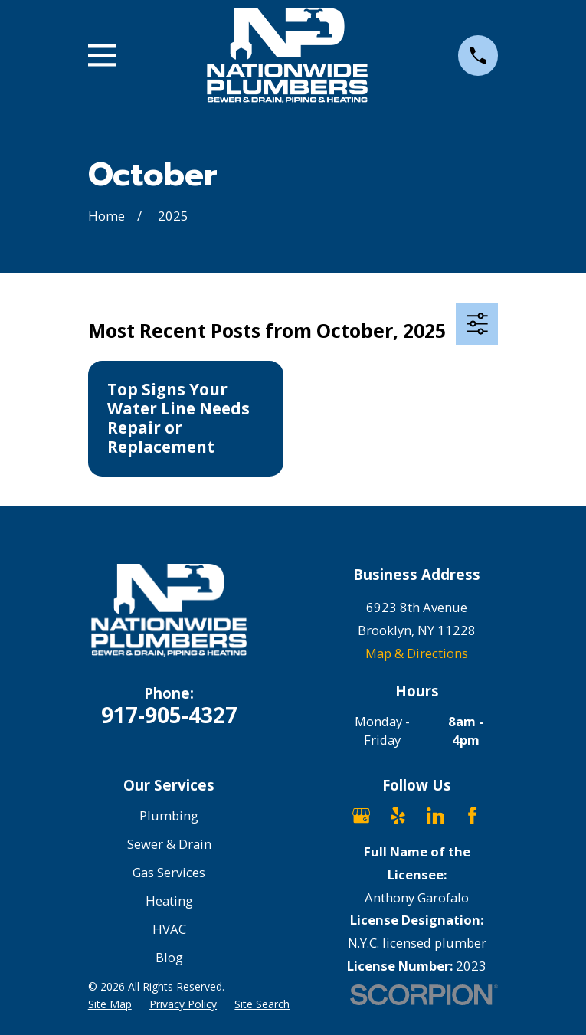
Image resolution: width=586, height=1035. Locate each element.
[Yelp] (398, 815)
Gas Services (169, 872)
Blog (169, 957)
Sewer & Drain (169, 844)
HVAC (169, 929)
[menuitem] (110, 1004)
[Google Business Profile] (361, 815)
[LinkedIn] (435, 815)
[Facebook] (472, 815)
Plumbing (168, 815)
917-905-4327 (169, 714)
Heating (169, 900)
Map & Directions (416, 653)
